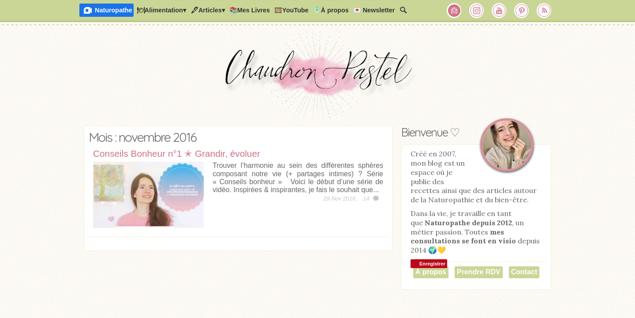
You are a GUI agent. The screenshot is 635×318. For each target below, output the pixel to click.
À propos (430, 272)
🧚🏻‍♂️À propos (331, 10)
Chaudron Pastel (317, 77)
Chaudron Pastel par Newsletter (454, 10)
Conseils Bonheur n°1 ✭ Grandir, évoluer (176, 153)
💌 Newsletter (374, 10)
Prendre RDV (479, 272)
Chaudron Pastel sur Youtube (499, 10)
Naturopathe (113, 10)
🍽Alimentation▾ (161, 10)
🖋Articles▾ (207, 10)
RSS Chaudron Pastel (544, 10)
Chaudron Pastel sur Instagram (477, 10)
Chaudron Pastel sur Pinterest (521, 10)
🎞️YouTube (291, 10)
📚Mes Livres (249, 10)
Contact (524, 272)
